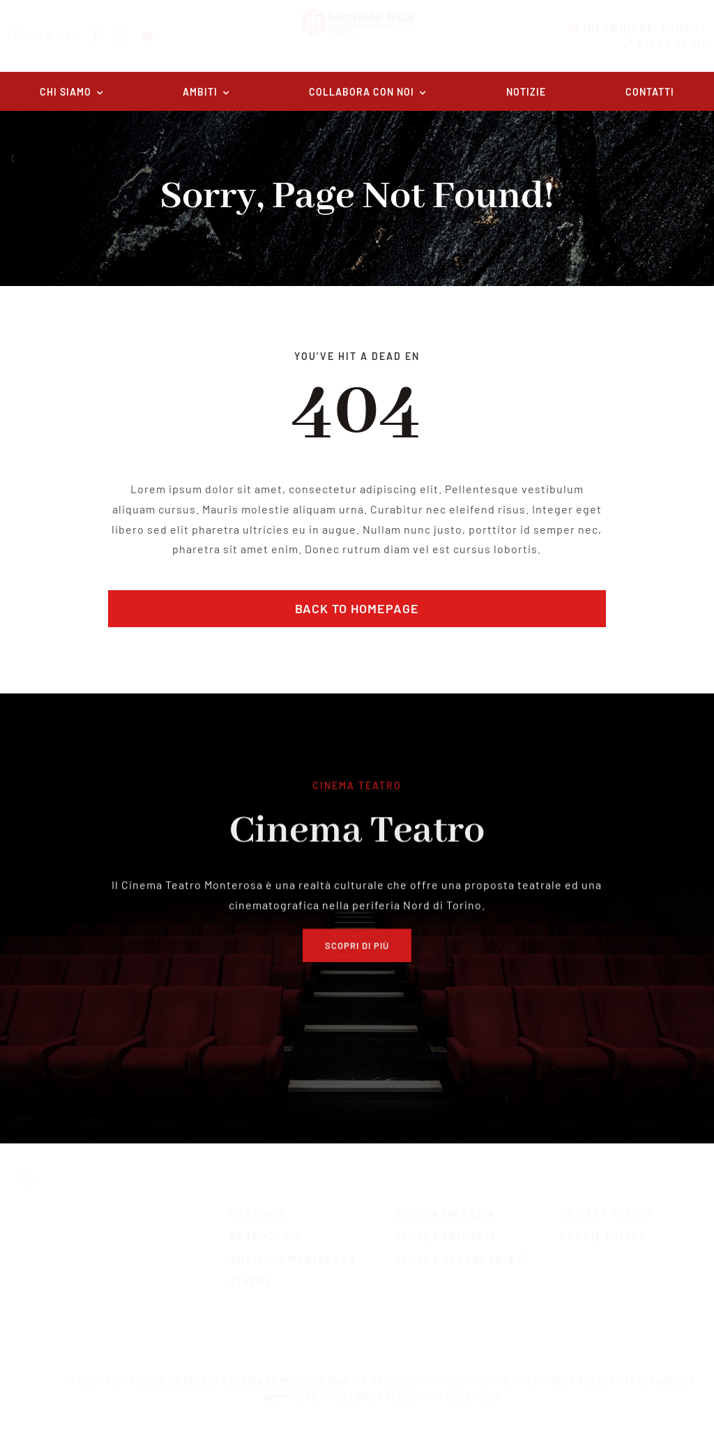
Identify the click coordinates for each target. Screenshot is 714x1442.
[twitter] (121, 1294)
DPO (359, 1389)
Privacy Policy (567, 1373)
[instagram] (133, 36)
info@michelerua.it (633, 27)
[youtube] (159, 36)
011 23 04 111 (660, 44)
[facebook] (108, 36)
